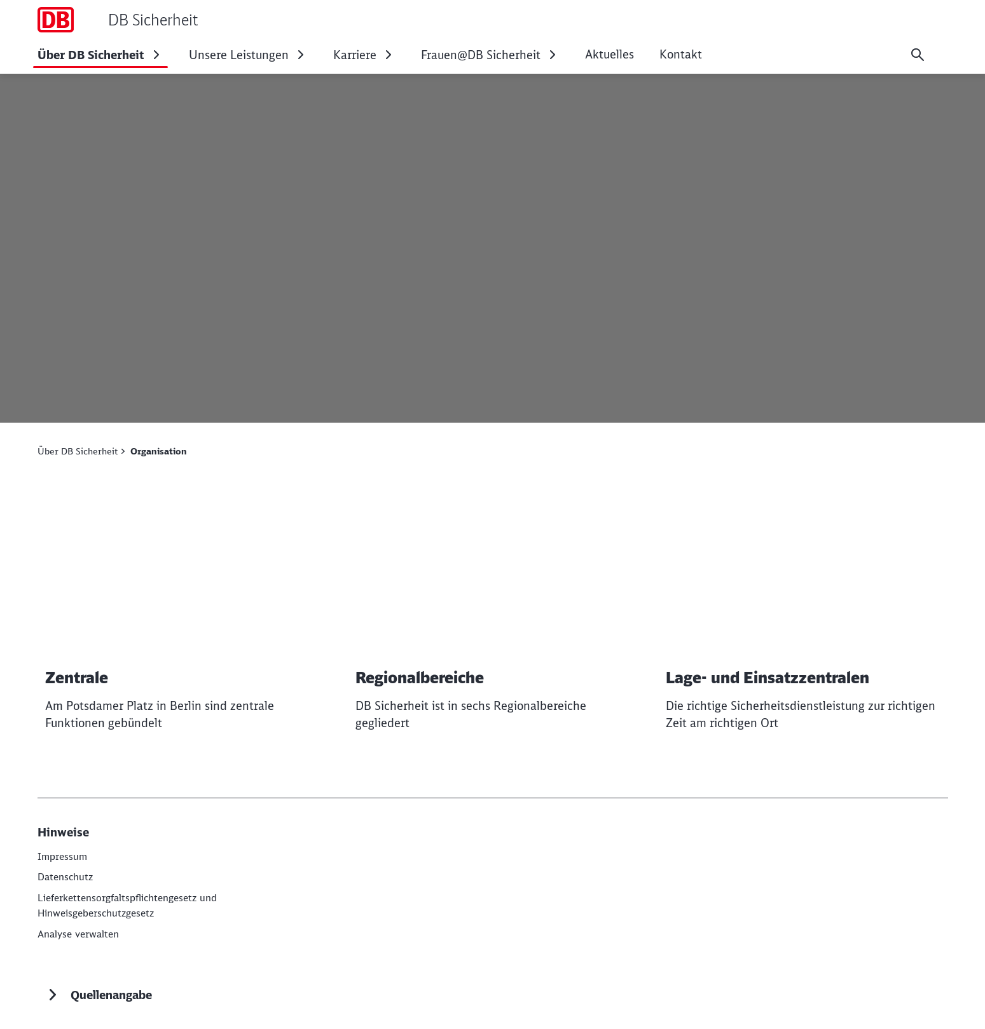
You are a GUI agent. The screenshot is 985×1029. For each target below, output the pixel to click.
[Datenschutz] (67, 876)
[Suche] (917, 54)
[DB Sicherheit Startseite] (118, 19)
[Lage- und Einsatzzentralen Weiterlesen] (803, 620)
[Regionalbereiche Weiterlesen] (493, 620)
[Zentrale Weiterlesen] (182, 620)
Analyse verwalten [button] (81, 932)
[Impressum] (64, 856)
